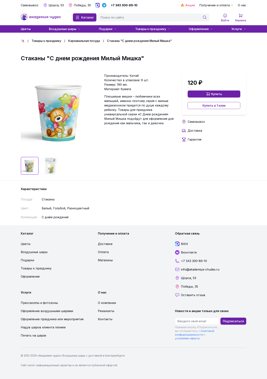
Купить (214, 94)
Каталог (84, 17)
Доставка (195, 130)
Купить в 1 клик (214, 105)
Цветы (26, 29)
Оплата (103, 252)
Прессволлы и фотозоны (39, 303)
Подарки (108, 29)
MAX (181, 244)
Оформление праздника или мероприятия (52, 319)
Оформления (201, 29)
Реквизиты (106, 311)
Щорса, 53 (53, 5)
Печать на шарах (33, 335)
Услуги (238, 29)
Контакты (105, 319)
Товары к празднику (153, 29)
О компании (107, 303)
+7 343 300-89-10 (124, 5)
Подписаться (233, 321)
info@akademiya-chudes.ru (197, 269)
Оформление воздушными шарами (47, 311)
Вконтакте (186, 252)
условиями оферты (187, 338)
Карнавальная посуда (84, 41)
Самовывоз (196, 121)
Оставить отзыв (190, 295)
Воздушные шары (65, 29)
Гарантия (194, 139)
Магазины (105, 260)
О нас (242, 5)
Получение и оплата (216, 5)
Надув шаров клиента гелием (43, 327)
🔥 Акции (188, 5)
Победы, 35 (79, 5)
